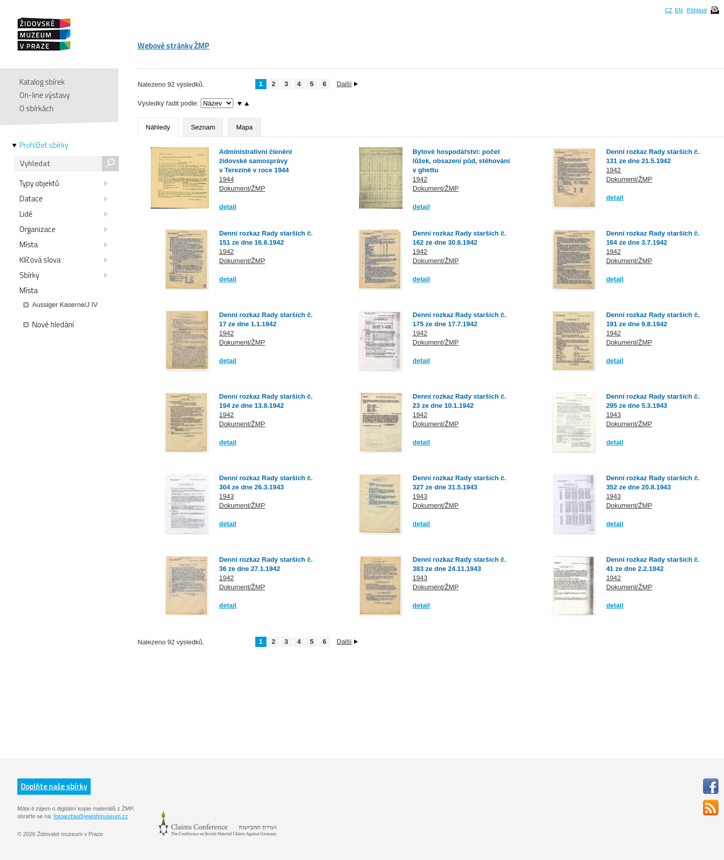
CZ (669, 10)
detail (227, 207)
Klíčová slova (63, 260)
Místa (63, 244)
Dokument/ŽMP (242, 188)
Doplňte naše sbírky (54, 786)
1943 (613, 415)
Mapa (244, 127)
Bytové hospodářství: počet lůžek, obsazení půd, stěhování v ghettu (461, 161)
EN (678, 10)
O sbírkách (36, 108)
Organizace (63, 229)
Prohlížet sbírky (43, 145)
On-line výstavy (44, 95)
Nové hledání (48, 324)
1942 (420, 179)
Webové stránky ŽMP (173, 45)
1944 (226, 179)
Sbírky (63, 275)
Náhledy (158, 127)
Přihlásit (697, 10)
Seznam (203, 127)
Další (347, 84)
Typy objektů (63, 183)
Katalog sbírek (42, 82)
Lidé (63, 214)
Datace (63, 198)
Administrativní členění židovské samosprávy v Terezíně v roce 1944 (255, 161)
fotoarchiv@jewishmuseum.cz (90, 816)
